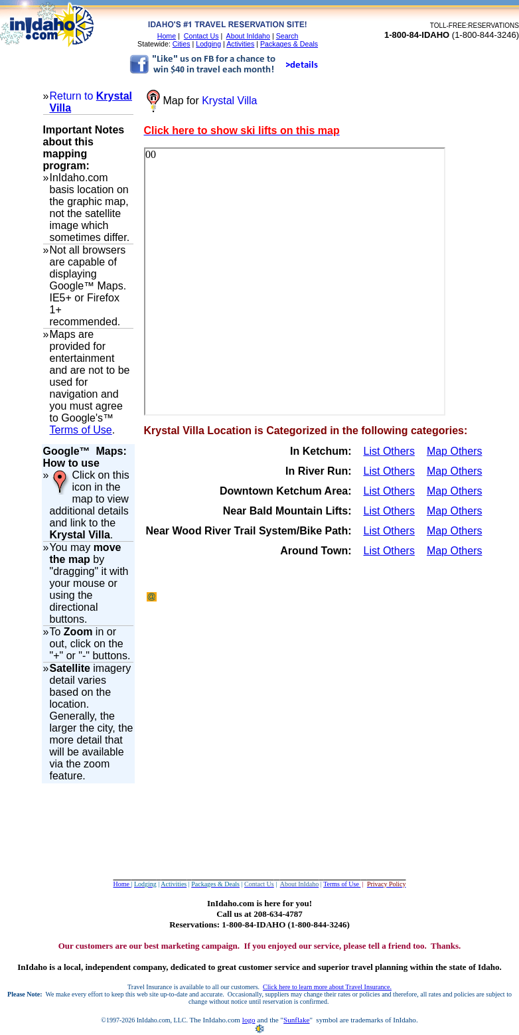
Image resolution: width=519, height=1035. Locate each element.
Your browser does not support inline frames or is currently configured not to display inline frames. (294, 281)
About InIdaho (248, 36)
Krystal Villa (229, 100)
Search (287, 36)
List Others (389, 451)
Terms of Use (81, 430)
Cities (181, 44)
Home (166, 36)
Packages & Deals (289, 44)
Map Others (454, 451)
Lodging (208, 44)
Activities (240, 44)
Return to (73, 96)
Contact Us (201, 36)
